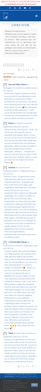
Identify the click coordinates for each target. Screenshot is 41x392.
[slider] (7, 77)
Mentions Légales (21, 376)
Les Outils (32, 376)
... (37, 85)
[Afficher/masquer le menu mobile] (36, 16)
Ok (34, 385)
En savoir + (13, 389)
